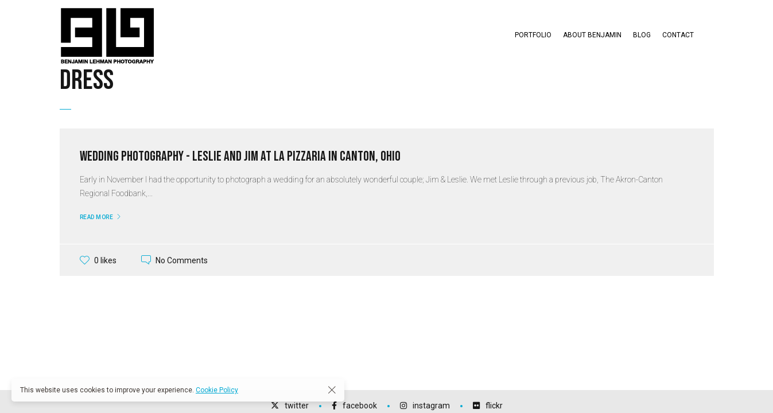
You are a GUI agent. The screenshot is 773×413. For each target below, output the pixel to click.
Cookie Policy (217, 390)
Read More (97, 217)
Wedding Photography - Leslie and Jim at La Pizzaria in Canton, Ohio (240, 156)
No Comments (182, 259)
